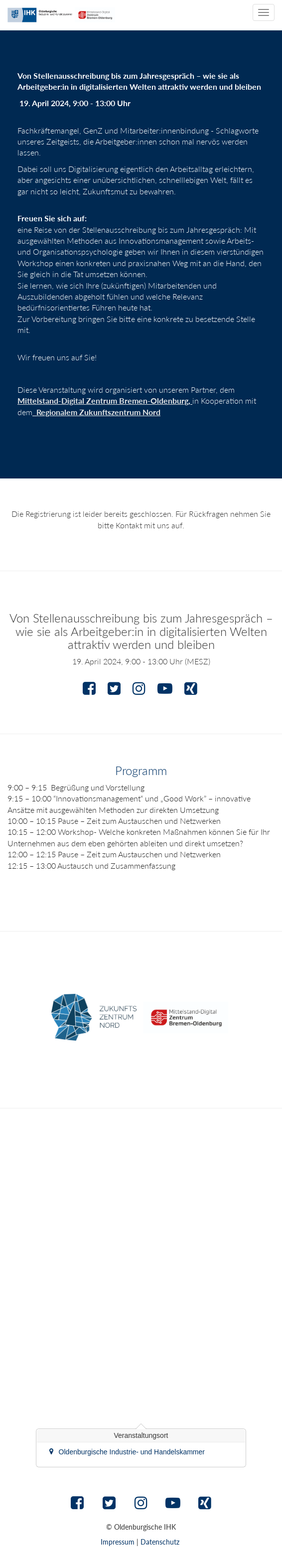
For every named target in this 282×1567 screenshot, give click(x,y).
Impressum (118, 1542)
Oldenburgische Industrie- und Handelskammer (132, 1452)
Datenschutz (160, 1542)
